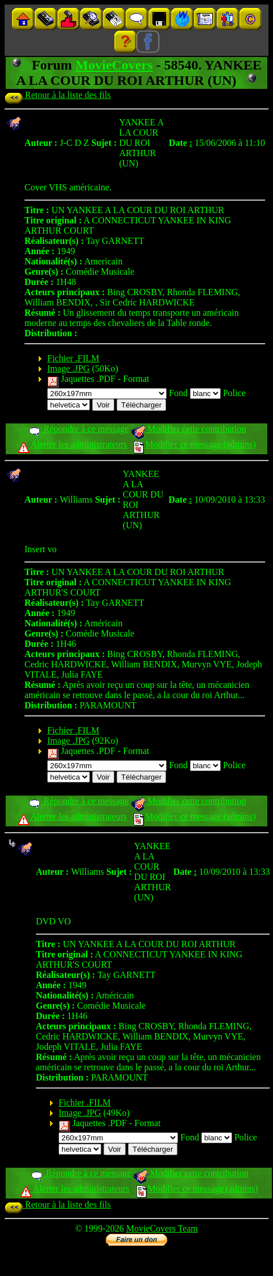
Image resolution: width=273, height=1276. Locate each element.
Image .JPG (68, 368)
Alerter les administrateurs (72, 444)
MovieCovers (114, 65)
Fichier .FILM (73, 358)
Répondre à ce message (78, 429)
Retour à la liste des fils (58, 95)
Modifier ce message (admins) (194, 444)
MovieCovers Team (162, 1228)
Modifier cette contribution (188, 429)
